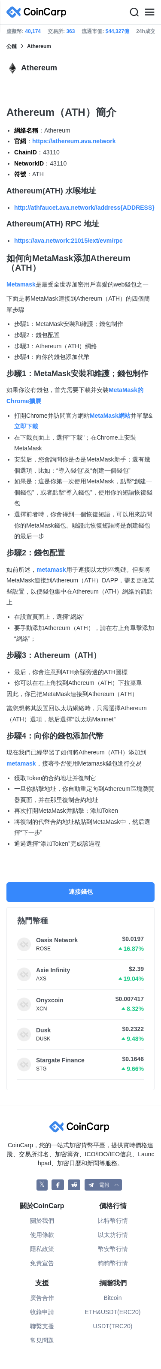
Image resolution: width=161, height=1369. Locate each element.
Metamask (21, 284)
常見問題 (42, 1340)
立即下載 (26, 426)
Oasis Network (57, 940)
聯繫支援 (42, 1326)
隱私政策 (42, 1248)
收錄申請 (42, 1312)
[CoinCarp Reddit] (74, 1184)
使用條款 (42, 1234)
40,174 (33, 31)
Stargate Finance (60, 1060)
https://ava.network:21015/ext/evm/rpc (68, 240)
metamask (51, 569)
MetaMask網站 (110, 415)
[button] (103, 1185)
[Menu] (149, 12)
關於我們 (42, 1220)
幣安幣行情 (113, 1248)
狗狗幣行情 (113, 1263)
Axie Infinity (53, 970)
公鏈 (11, 46)
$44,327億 (117, 31)
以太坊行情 (113, 1234)
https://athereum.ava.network (74, 141)
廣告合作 (42, 1297)
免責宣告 (42, 1263)
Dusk (43, 1030)
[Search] (134, 12)
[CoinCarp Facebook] (58, 1184)
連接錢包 (81, 891)
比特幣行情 (113, 1220)
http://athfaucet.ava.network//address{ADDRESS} (84, 207)
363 (70, 31)
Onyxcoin (50, 1000)
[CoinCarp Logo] (38, 12)
